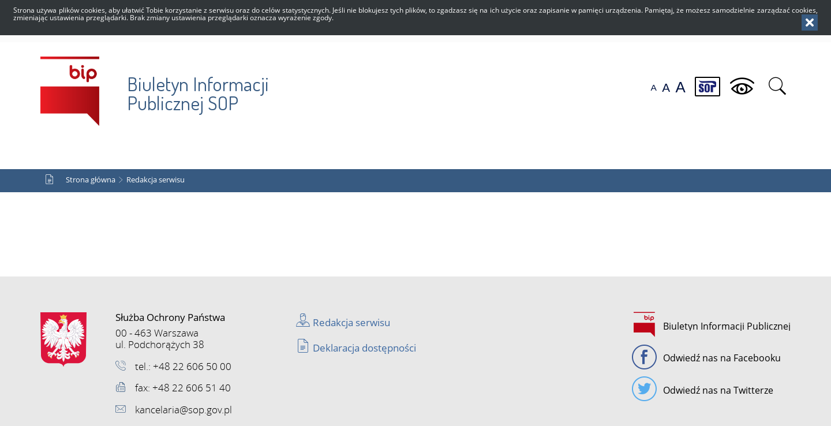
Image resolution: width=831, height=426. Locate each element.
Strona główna (90, 180)
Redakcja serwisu (155, 180)
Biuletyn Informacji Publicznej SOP (154, 86)
